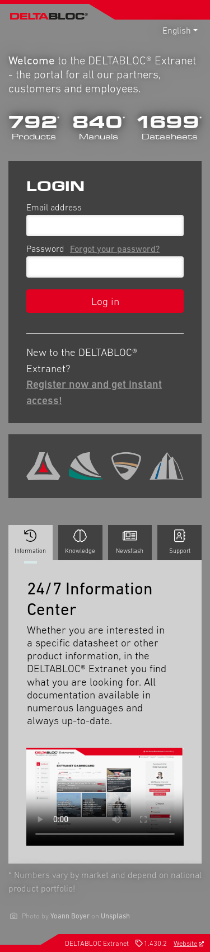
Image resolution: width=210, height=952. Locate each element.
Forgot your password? (115, 248)
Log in (105, 301)
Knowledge (80, 541)
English (176, 30)
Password (95, 248)
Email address (54, 207)
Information (30, 544)
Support (179, 541)
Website (189, 943)
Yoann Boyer (70, 916)
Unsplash (115, 916)
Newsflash (129, 541)
